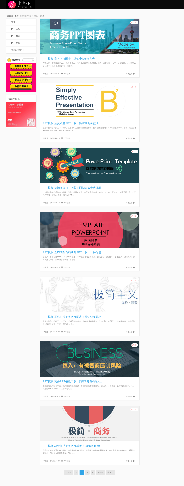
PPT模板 (15, 29)
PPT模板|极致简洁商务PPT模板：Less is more (72, 445)
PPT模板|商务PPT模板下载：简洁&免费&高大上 (73, 381)
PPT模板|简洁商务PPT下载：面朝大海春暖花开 (72, 187)
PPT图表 (15, 36)
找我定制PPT (18, 50)
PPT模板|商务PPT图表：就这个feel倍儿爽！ (70, 58)
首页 (16, 16)
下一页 (100, 472)
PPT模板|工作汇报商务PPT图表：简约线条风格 (72, 316)
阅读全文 (130, 74)
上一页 (68, 472)
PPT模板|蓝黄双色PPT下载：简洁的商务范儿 (71, 123)
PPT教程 (15, 43)
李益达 (45, 74)
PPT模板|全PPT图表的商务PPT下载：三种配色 (72, 252)
